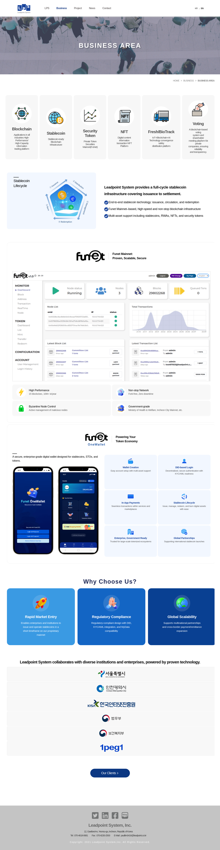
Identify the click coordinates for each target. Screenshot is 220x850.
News (92, 8)
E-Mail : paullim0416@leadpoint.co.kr (130, 835)
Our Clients (108, 773)
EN (202, 8)
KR (196, 8)
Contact (106, 8)
